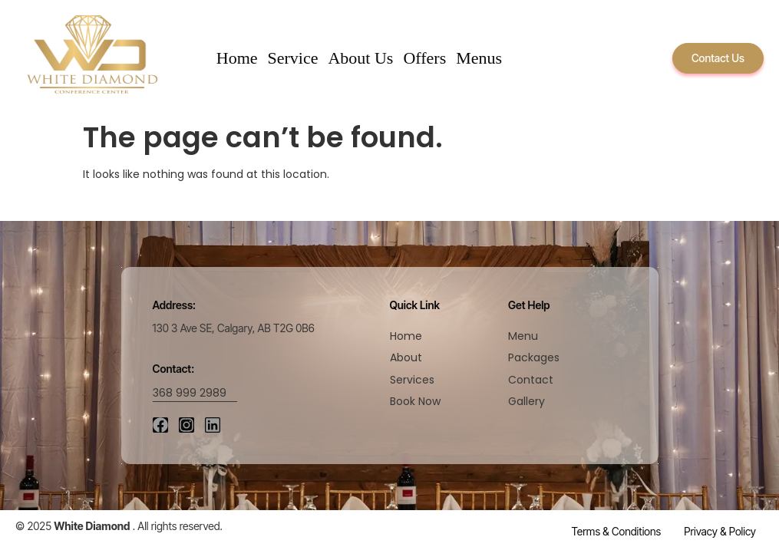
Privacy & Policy (720, 531)
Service (293, 58)
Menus (479, 58)
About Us (360, 58)
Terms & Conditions (617, 531)
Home (237, 58)
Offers (424, 58)
